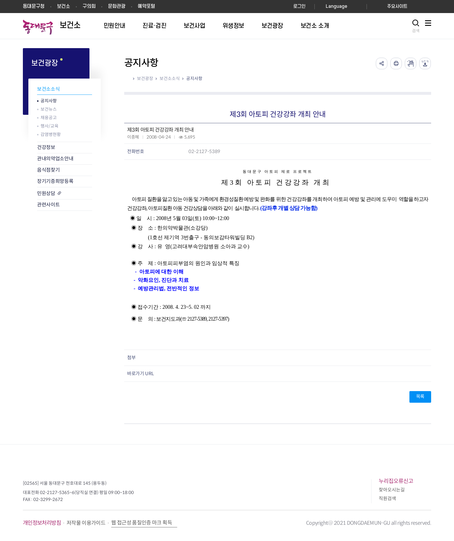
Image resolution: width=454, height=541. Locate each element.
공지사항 (49, 101)
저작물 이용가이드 (86, 523)
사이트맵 (427, 26)
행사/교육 (49, 126)
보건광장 (145, 78)
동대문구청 (34, 6)
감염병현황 (51, 134)
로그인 (299, 6)
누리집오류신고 (396, 481)
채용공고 (49, 117)
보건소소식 (48, 89)
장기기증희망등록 (55, 181)
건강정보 (46, 147)
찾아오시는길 (392, 490)
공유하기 (381, 63)
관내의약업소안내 (55, 159)
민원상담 (46, 193)
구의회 (89, 6)
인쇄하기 (396, 63)
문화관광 (116, 6)
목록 (420, 396)
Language (336, 6)
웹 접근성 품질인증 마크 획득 (141, 523)
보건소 (63, 6)
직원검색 (387, 498)
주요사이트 (397, 6)
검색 (416, 30)
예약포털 (146, 6)
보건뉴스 (49, 109)
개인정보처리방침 (42, 523)
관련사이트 (48, 205)
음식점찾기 (48, 170)
